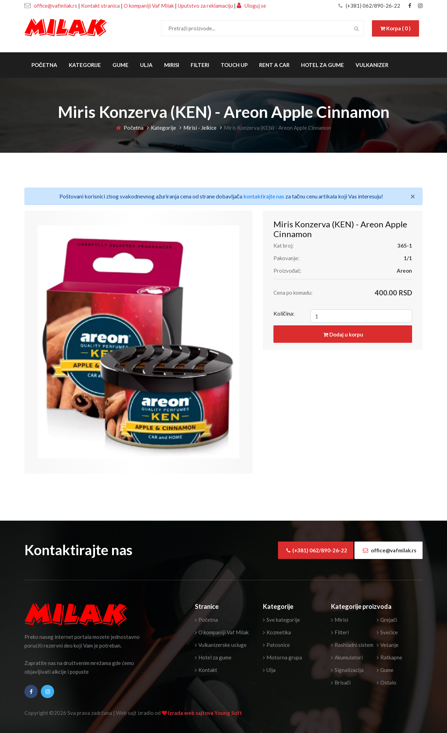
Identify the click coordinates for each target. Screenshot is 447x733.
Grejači (387, 620)
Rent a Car (274, 65)
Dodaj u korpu (343, 334)
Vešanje (387, 645)
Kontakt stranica (100, 5)
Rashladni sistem (352, 645)
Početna (44, 65)
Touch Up (234, 65)
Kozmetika (277, 632)
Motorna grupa (282, 657)
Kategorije (85, 65)
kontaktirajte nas (263, 196)
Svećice (387, 632)
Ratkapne (389, 657)
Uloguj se (251, 5)
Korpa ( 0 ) (395, 28)
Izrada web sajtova (191, 713)
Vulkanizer (372, 65)
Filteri (200, 65)
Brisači (341, 682)
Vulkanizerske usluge (221, 645)
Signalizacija (347, 670)
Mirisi (171, 65)
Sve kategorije (281, 620)
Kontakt (206, 670)
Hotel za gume (322, 65)
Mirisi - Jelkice (200, 127)
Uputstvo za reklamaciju (206, 5)
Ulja (146, 65)
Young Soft (228, 713)
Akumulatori (347, 657)
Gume (120, 65)
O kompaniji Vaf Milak (149, 5)
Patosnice (276, 645)
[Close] (412, 196)
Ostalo (386, 682)
